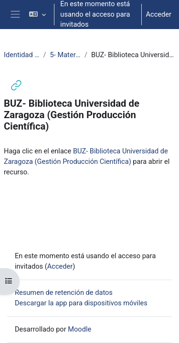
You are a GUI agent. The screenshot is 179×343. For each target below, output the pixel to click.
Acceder (158, 14)
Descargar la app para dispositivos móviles (81, 303)
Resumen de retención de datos (64, 292)
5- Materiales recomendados (65, 54)
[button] (37, 14)
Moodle (79, 329)
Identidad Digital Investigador (22, 54)
